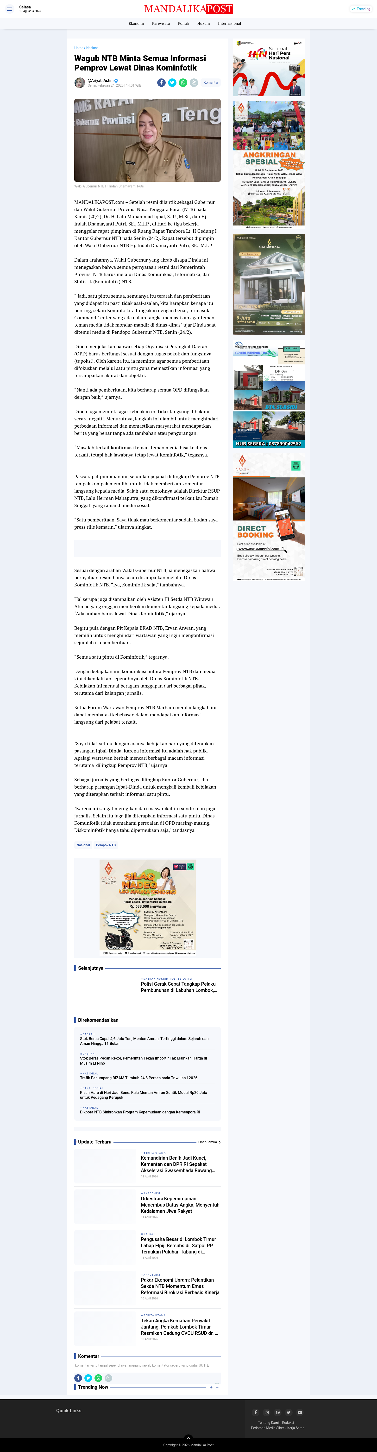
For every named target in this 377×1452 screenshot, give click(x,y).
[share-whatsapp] (183, 82)
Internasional (229, 23)
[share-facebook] (161, 82)
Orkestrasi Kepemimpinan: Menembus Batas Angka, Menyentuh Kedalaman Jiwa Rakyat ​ (180, 1205)
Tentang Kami (268, 1423)
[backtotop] (188, 1439)
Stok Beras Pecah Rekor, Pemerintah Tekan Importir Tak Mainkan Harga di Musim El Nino (143, 1061)
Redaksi (288, 1423)
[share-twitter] (172, 82)
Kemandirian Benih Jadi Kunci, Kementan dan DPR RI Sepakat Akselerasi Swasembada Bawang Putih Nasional (176, 1164)
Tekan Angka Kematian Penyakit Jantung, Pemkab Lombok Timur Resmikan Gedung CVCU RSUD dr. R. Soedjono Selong (180, 1327)
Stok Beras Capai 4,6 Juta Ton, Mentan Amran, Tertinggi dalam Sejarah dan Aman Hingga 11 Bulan (144, 1041)
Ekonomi (136, 23)
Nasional (83, 845)
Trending (363, 9)
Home (78, 48)
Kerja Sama (295, 1428)
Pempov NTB (106, 845)
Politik (183, 23)
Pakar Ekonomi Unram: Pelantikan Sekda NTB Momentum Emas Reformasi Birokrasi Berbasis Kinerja (180, 1286)
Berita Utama (155, 1152)
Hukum (203, 23)
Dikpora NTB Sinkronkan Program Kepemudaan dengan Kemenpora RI (140, 1112)
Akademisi (152, 1193)
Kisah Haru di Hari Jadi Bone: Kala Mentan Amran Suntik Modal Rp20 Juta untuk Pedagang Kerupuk (143, 1095)
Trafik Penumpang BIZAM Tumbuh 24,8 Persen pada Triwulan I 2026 (138, 1078)
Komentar (210, 82)
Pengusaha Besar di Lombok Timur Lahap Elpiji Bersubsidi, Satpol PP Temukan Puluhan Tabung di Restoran (178, 1245)
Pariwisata (161, 23)
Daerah (150, 1234)
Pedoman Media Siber (267, 1428)
